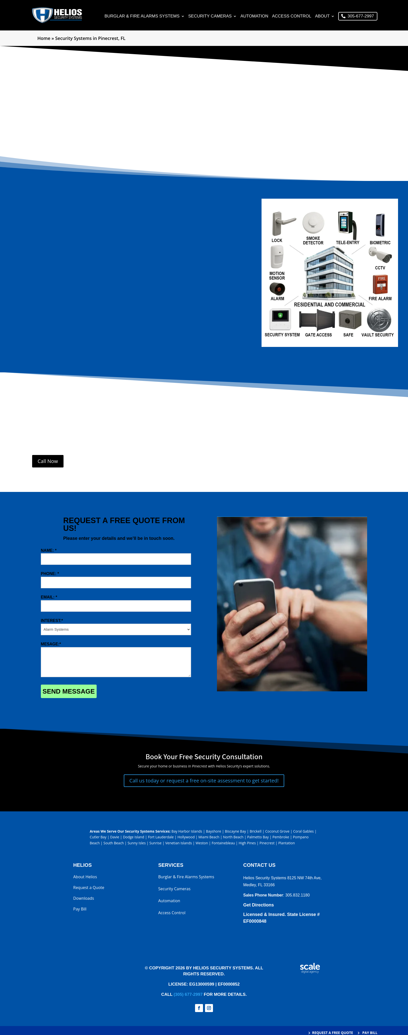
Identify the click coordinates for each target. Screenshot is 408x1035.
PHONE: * (50, 574)
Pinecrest (267, 843)
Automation (254, 17)
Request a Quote (88, 888)
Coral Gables (303, 831)
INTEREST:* (52, 621)
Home (43, 39)
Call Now (48, 461)
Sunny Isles (137, 843)
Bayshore (213, 831)
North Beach (233, 837)
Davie (114, 837)
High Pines (247, 843)
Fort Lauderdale (161, 837)
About (322, 17)
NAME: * (49, 551)
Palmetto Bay (258, 837)
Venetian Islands (178, 843)
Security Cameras (210, 17)
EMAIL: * (49, 597)
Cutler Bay (98, 837)
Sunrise (155, 843)
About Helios (85, 878)
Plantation (286, 843)
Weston (202, 843)
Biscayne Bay (235, 831)
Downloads (83, 899)
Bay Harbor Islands (186, 831)
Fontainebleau (223, 843)
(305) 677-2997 (188, 995)
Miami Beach (208, 837)
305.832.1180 (297, 895)
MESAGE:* (51, 644)
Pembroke (280, 837)
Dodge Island (133, 837)
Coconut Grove (277, 831)
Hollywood (186, 837)
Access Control (291, 17)
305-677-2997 (360, 16)
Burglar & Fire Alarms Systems (141, 17)
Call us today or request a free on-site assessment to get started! (203, 781)
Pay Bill (79, 910)
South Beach (113, 843)
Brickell (255, 831)
